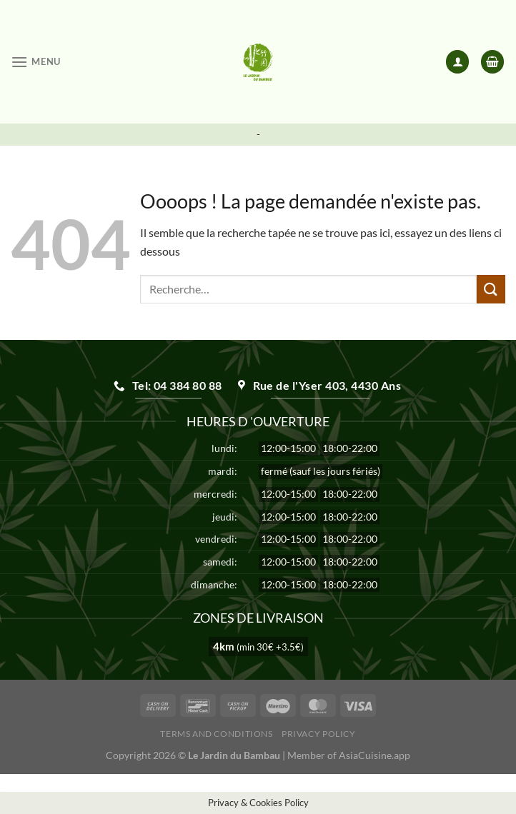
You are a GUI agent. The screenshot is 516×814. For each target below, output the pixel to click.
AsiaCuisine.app (374, 755)
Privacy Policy (319, 733)
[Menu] (36, 61)
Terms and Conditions (216, 733)
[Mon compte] (457, 62)
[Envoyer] (491, 289)
